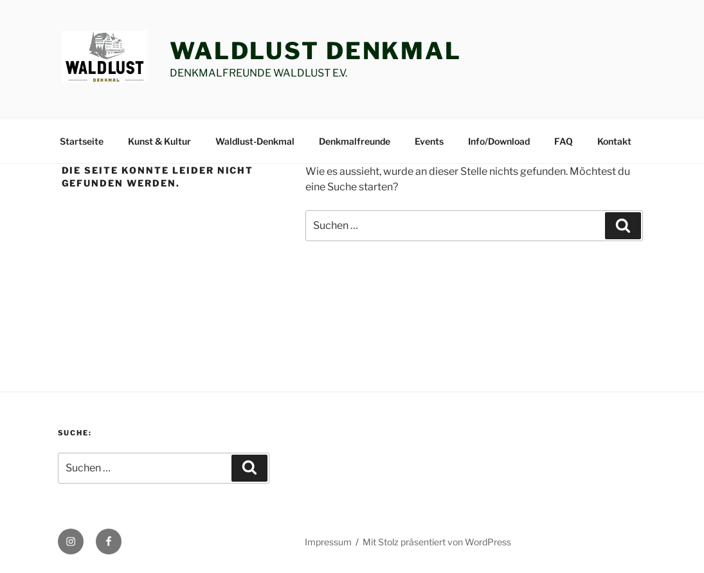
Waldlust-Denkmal (254, 141)
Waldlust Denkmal (316, 51)
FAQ (563, 141)
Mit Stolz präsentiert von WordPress (437, 541)
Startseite (82, 141)
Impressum (328, 541)
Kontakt (614, 141)
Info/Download (499, 141)
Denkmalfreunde (354, 141)
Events (429, 141)
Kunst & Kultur (159, 141)
